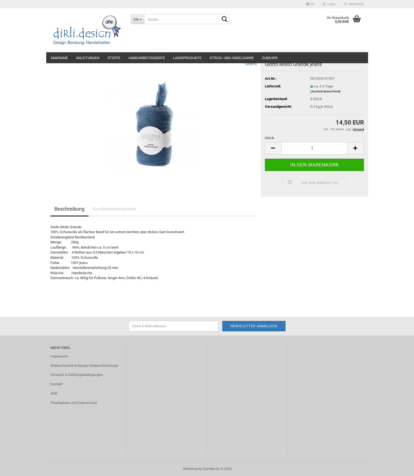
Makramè (59, 58)
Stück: (270, 138)
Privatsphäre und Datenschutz (73, 403)
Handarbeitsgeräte (146, 58)
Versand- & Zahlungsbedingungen (76, 375)
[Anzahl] (314, 148)
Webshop (190, 469)
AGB (53, 393)
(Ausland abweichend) (325, 91)
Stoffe (114, 58)
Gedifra (251, 64)
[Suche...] (137, 19)
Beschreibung (69, 209)
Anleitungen (87, 58)
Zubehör (270, 58)
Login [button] (329, 4)
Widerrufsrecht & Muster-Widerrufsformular (84, 366)
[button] (310, 4)
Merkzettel (354, 4)
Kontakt (56, 384)
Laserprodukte (187, 58)
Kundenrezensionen (114, 209)
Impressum (59, 356)
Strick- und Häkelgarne (232, 58)
